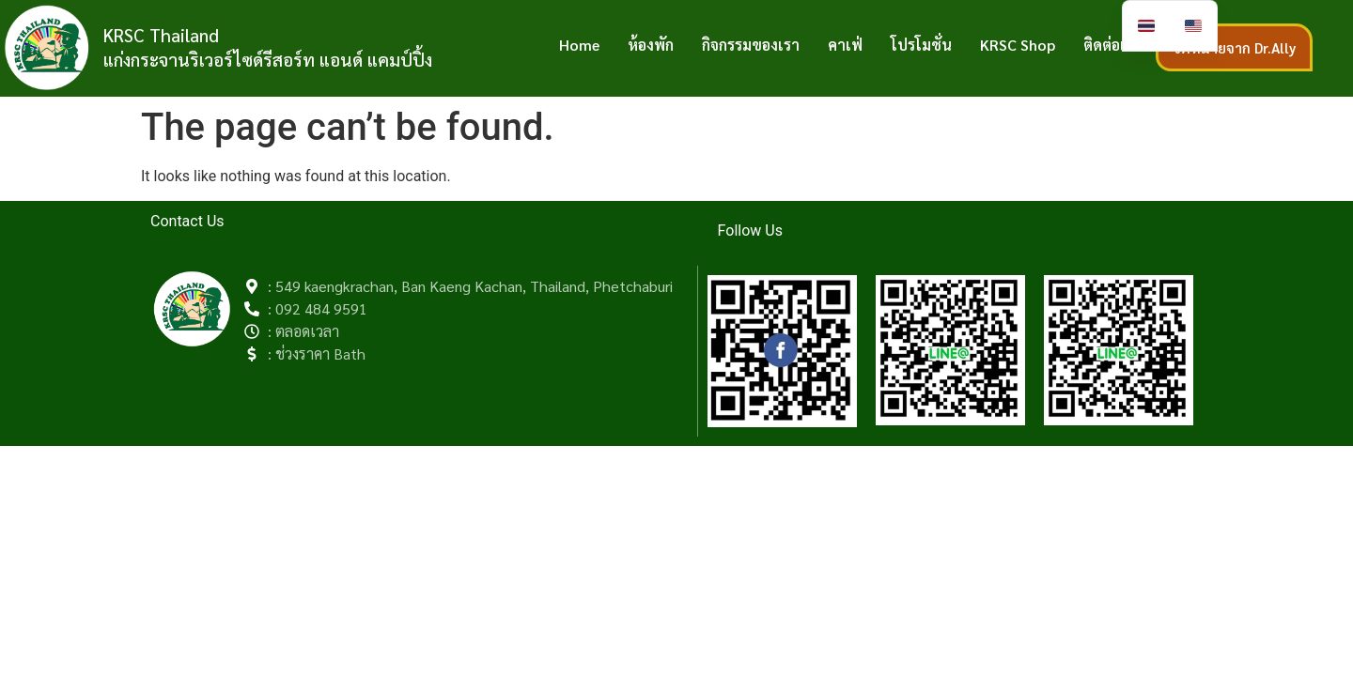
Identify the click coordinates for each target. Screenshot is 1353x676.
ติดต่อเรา (1112, 44)
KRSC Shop (1017, 44)
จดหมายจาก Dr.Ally (1234, 47)
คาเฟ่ (845, 44)
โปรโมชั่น (921, 44)
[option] (1193, 25)
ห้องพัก (651, 44)
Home (579, 44)
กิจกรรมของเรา (751, 44)
